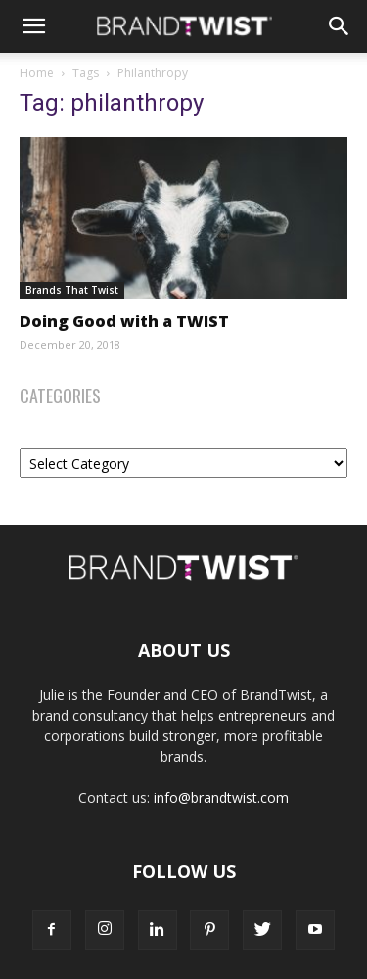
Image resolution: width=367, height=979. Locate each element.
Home (37, 73)
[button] (33, 26)
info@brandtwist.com (221, 797)
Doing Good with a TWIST (124, 321)
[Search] (339, 26)
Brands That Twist (71, 290)
